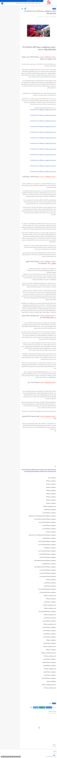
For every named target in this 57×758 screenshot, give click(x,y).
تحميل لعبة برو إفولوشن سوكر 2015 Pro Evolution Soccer (43, 137)
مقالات (36, 3)
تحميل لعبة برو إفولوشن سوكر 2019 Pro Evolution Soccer (43, 160)
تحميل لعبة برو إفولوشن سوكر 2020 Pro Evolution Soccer (43, 166)
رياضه (54, 8)
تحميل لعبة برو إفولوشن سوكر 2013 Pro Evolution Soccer (43, 126)
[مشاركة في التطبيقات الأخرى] (31, 707)
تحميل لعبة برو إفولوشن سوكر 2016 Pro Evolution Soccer (43, 143)
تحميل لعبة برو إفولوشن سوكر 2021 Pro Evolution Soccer (43, 171)
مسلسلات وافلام (19, 3)
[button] (49, 707)
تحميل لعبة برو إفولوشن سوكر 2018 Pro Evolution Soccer (43, 154)
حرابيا (47, 756)
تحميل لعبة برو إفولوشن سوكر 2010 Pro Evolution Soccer (43, 109)
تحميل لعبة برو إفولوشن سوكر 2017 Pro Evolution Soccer (43, 149)
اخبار (39, 3)
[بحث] (2, 4)
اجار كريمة (25, 3)
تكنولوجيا (32, 3)
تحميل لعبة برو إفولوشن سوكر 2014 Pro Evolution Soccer (43, 132)
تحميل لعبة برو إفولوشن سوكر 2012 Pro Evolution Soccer (43, 121)
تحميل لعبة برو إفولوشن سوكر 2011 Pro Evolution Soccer (43, 115)
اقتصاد (29, 3)
